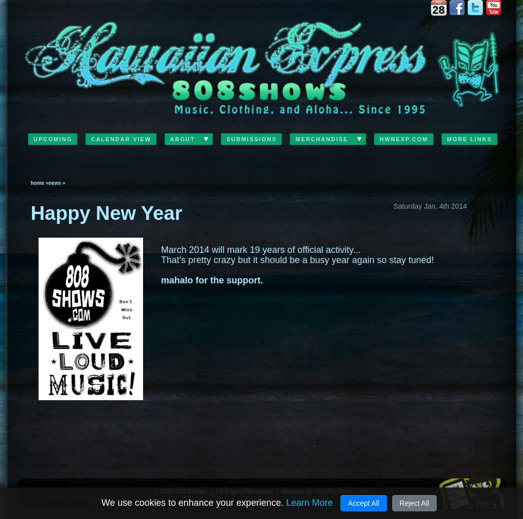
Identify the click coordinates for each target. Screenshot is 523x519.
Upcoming (53, 139)
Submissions (251, 139)
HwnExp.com (403, 139)
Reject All (414, 503)
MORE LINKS (469, 139)
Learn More (309, 503)
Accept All (363, 503)
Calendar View (121, 139)
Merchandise (321, 139)
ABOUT (182, 139)
